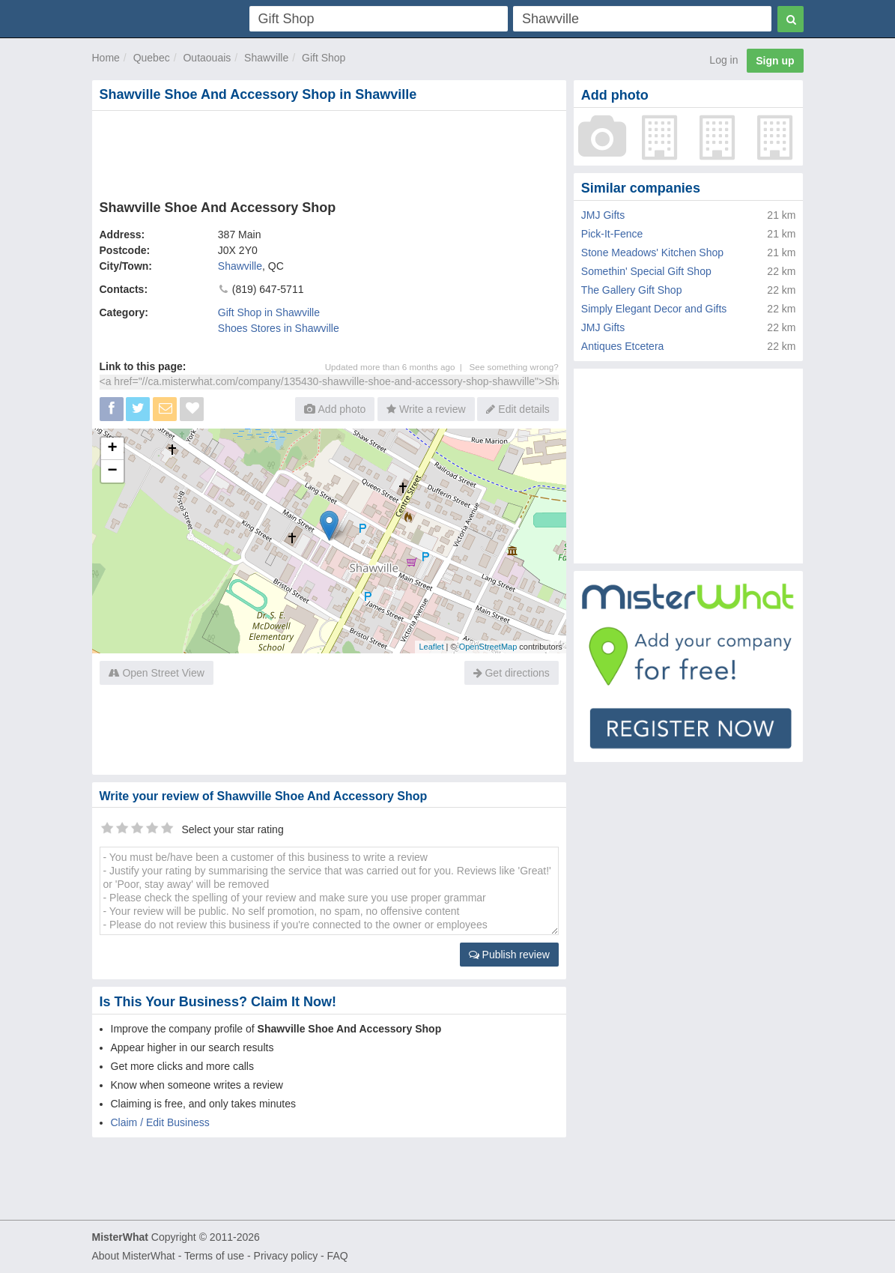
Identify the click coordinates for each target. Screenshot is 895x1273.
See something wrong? (514, 367)
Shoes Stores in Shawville (278, 328)
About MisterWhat (133, 1256)
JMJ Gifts (603, 215)
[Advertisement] (329, 152)
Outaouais (207, 58)
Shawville (266, 58)
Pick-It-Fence (612, 234)
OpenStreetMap (488, 646)
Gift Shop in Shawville (269, 312)
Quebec (151, 58)
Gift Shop (323, 58)
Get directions (511, 673)
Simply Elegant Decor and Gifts (654, 309)
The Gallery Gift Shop (631, 290)
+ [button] (112, 449)
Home (106, 58)
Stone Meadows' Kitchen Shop (652, 252)
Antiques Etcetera (622, 346)
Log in (723, 60)
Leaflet (431, 646)
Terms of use (214, 1256)
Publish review (509, 955)
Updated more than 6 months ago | (397, 367)
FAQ (337, 1256)
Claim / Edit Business (160, 1122)
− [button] (112, 471)
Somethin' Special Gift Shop (646, 271)
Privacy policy (286, 1256)
